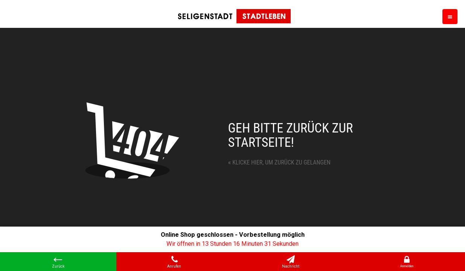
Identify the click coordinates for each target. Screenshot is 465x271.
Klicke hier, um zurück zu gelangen (279, 162)
